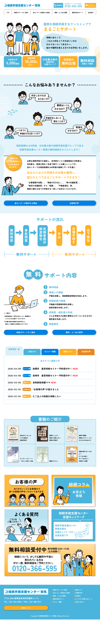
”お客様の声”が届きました (46, 392)
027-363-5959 (15, 604)
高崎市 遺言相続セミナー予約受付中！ (55, 378)
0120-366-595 (73, 5)
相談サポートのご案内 (25, 334)
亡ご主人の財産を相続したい (47, 399)
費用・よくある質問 (61, 12)
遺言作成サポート (77, 12)
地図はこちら (26, 611)
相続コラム (78, 593)
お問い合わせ (79, 605)
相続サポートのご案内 (21, 12)
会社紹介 (91, 12)
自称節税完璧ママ (44, 385)
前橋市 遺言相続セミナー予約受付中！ (55, 371)
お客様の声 (74, 204)
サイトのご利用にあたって (83, 602)
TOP (7, 12)
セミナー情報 (57, 605)
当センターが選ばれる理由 (41, 12)
